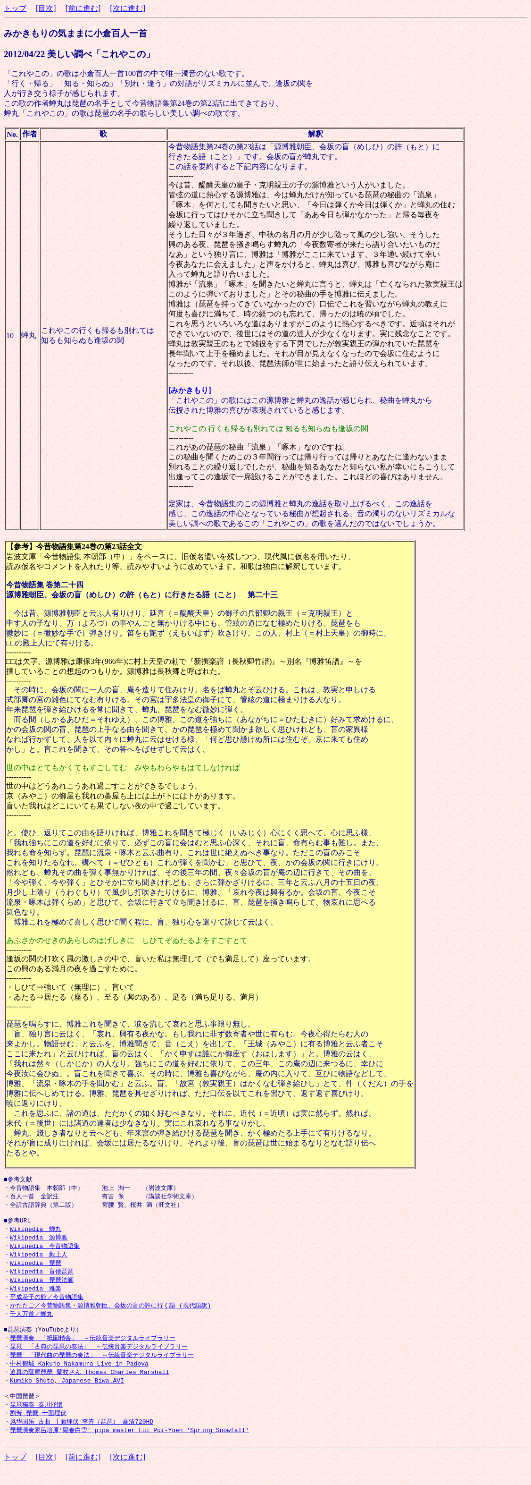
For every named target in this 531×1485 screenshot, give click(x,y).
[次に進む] (127, 8)
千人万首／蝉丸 (31, 1322)
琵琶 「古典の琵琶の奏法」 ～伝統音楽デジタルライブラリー (99, 1358)
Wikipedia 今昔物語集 (45, 1251)
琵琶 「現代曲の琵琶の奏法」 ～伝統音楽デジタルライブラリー (102, 1367)
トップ (15, 8)
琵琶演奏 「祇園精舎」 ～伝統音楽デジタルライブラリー (92, 1349)
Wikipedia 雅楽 (35, 1295)
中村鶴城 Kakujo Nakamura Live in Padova (79, 1376)
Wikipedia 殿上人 (38, 1260)
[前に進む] (83, 8)
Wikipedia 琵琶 (35, 1268)
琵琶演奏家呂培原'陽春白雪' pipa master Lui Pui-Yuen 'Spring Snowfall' (129, 1447)
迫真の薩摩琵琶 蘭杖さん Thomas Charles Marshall (89, 1385)
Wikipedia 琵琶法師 (42, 1286)
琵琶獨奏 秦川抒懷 (36, 1420)
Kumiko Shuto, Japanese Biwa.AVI (67, 1394)
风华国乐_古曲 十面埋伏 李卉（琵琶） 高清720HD (81, 1438)
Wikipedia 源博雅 (38, 1242)
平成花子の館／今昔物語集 (46, 1304)
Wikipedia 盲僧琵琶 (42, 1277)
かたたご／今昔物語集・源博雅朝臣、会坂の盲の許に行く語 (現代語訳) (110, 1313)
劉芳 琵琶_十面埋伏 (38, 1429)
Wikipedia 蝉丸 (35, 1233)
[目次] (46, 8)
